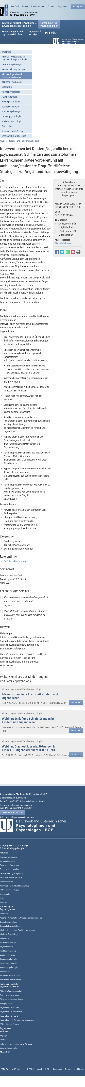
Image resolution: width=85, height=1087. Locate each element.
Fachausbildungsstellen (9, 869)
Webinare (6, 51)
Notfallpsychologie (11, 91)
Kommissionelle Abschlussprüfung (14, 885)
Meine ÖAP (51, 33)
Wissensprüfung (6, 881)
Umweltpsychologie (11, 116)
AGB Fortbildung (19, 1069)
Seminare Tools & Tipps (13, 131)
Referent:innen (37, 6)
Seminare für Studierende (14, 135)
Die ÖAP (15, 6)
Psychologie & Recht (9, 1016)
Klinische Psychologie (12, 81)
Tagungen (4, 1035)
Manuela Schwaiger (64, 243)
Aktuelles (4, 852)
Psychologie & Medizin (9, 1007)
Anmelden (75, 702)
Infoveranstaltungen (8, 857)
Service (25, 6)
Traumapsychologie (11, 111)
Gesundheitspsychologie (13, 69)
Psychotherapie (9, 96)
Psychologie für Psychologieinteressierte (17, 1020)
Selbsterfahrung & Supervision (12, 873)
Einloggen (77, 6)
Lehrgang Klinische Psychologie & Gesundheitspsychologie (19, 24)
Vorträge (3, 1039)
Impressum (57, 1069)
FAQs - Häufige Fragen (9, 890)
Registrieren (63, 6)
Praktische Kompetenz (9, 865)
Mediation (7, 86)
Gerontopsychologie (12, 64)
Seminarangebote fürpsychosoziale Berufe (13, 33)
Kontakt (51, 6)
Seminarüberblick (7, 861)
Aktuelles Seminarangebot (11, 991)
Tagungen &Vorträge (35, 33)
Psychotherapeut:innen (9, 995)
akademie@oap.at (29, 801)
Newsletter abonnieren (13, 812)
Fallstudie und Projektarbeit (11, 877)
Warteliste (76, 754)
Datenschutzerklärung (74, 1069)
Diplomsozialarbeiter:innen (11, 999)
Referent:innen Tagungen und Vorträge (16, 1044)
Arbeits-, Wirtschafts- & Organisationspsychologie (14, 58)
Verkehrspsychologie (12, 121)
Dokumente (5, 894)
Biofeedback (8, 126)
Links (2, 898)
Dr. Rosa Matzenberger (16, 561)
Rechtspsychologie (11, 101)
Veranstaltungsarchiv (9, 1048)
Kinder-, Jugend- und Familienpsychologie (12, 75)
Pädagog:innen (6, 1003)
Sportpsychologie (10, 106)
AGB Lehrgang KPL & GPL (39, 1069)
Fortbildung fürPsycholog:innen (49, 24)
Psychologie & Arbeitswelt (11, 1011)
